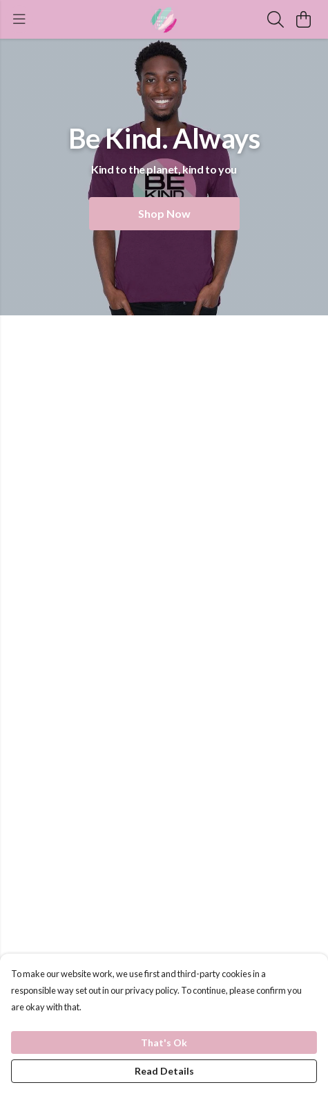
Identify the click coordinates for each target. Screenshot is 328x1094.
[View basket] (303, 19)
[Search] (275, 19)
